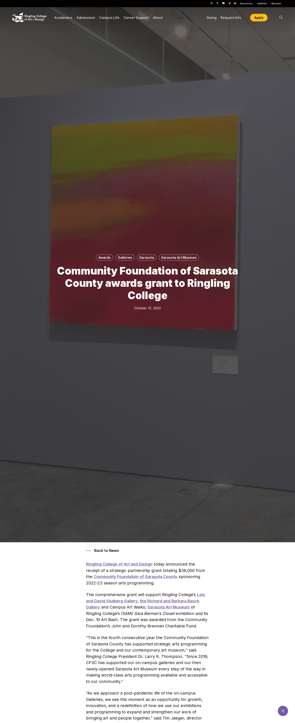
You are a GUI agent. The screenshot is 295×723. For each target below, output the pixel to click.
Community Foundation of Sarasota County (135, 576)
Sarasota (146, 257)
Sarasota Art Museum (178, 257)
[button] (102, 550)
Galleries (125, 257)
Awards (104, 257)
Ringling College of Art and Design (119, 564)
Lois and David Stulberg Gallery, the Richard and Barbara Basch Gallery (145, 601)
